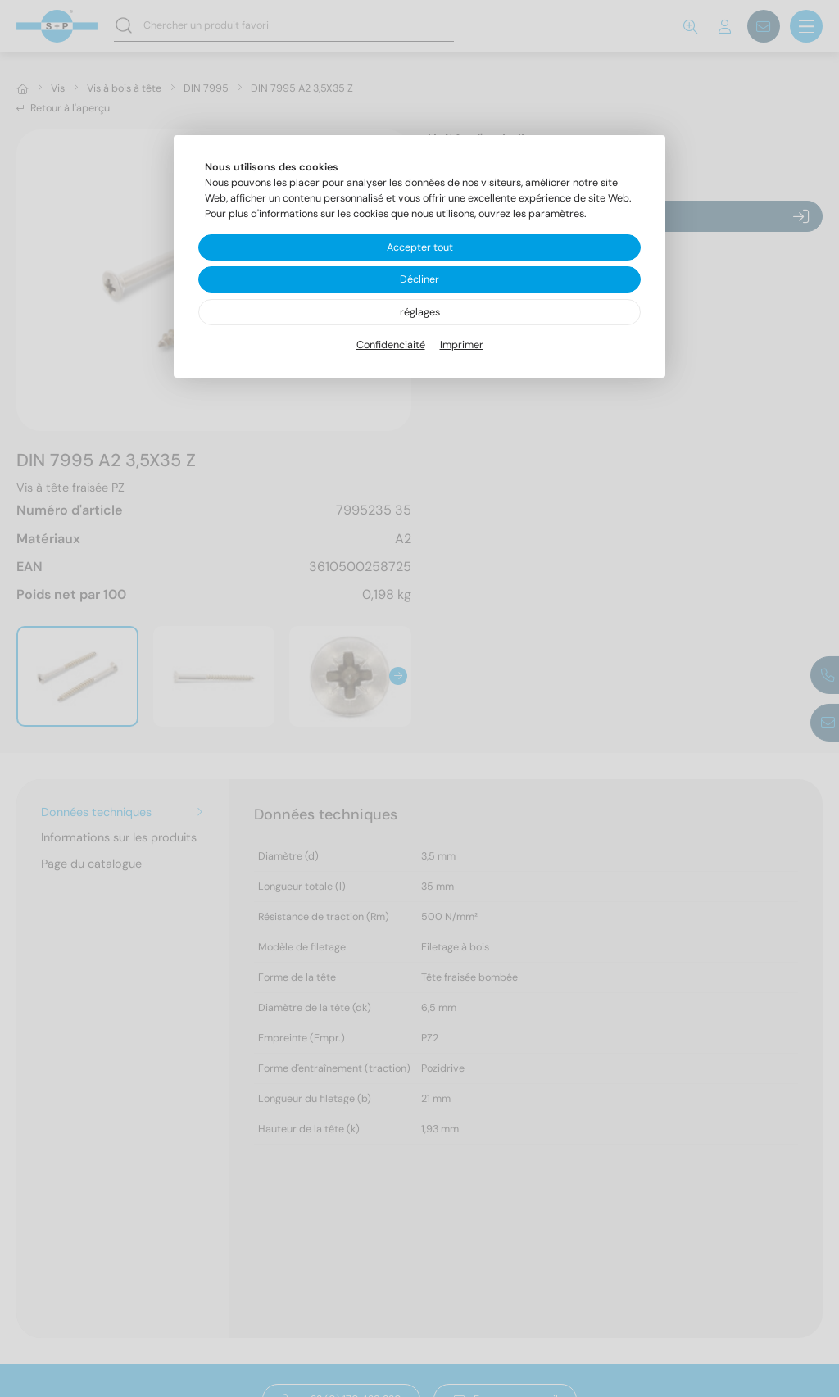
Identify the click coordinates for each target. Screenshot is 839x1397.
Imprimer (461, 345)
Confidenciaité (390, 345)
